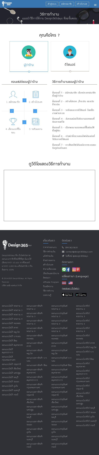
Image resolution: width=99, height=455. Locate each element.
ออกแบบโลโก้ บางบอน (11, 336)
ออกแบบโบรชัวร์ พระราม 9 (83, 330)
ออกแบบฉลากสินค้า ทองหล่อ (35, 337)
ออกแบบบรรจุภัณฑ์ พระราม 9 (59, 330)
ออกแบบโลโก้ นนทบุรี (11, 390)
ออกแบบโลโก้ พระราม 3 (12, 310)
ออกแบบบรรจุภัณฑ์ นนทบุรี (59, 438)
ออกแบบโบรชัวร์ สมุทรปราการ (83, 372)
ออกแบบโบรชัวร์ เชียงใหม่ (83, 395)
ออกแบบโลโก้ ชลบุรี (10, 377)
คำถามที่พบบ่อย (49, 269)
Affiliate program (51, 282)
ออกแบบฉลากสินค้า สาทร (35, 344)
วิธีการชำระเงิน (49, 251)
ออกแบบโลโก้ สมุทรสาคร (12, 345)
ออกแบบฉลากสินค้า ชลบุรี (35, 416)
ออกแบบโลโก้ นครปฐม (11, 373)
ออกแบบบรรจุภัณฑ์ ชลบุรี (59, 416)
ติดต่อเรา (46, 278)
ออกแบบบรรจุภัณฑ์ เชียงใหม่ (59, 401)
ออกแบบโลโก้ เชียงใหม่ (11, 368)
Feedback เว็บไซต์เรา (70, 288)
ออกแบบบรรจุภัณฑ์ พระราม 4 (59, 322)
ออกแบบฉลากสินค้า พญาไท (35, 352)
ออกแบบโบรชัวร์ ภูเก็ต (85, 417)
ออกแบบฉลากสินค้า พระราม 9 (35, 330)
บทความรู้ (47, 295)
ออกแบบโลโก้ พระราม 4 (12, 314)
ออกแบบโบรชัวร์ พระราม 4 (83, 322)
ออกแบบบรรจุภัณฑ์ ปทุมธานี (59, 393)
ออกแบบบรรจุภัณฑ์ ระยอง (59, 423)
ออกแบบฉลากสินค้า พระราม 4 (35, 322)
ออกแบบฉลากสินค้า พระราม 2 (35, 307)
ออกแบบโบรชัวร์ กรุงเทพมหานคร (83, 380)
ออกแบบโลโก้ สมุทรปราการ (7, 351)
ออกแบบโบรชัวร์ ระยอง (86, 412)
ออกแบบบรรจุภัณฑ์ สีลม (61, 365)
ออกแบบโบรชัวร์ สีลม (85, 359)
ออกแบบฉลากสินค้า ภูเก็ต (35, 430)
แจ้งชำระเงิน (48, 256)
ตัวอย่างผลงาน (49, 260)
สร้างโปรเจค (48, 265)
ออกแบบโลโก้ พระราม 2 (12, 306)
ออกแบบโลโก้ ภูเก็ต (10, 386)
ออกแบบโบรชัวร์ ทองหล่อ (83, 337)
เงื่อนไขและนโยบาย (51, 273)
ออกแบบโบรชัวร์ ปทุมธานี (83, 387)
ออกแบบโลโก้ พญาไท (11, 332)
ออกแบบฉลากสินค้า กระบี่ (35, 445)
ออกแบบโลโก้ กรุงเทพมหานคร (8, 358)
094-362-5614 (71, 248)
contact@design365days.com (78, 252)
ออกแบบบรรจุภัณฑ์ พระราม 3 (59, 315)
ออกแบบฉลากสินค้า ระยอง (35, 423)
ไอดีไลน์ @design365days (76, 256)
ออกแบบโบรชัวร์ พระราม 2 (83, 307)
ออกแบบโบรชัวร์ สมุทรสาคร (83, 365)
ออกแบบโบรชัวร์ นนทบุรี (86, 421)
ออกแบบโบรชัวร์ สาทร (85, 343)
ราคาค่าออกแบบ (50, 247)
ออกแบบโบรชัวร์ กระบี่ (85, 425)
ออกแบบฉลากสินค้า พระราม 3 (35, 315)
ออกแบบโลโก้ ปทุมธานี (11, 364)
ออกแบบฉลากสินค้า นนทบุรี (35, 438)
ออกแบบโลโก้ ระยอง (10, 381)
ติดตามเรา (67, 262)
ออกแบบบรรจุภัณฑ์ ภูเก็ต (59, 430)
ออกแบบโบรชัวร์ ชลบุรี (85, 408)
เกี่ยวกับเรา (49, 240)
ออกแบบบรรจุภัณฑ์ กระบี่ (59, 445)
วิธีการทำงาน (48, 291)
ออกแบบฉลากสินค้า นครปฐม (35, 408)
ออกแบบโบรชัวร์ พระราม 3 (83, 315)
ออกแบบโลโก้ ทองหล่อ (11, 323)
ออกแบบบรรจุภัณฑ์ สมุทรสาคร (59, 371)
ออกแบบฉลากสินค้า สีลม (37, 365)
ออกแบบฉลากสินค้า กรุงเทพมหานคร (35, 386)
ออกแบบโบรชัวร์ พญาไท (86, 347)
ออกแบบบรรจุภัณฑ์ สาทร (59, 344)
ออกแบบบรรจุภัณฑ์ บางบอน (61, 359)
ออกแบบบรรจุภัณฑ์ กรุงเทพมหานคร (59, 386)
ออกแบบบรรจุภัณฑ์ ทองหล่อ (59, 337)
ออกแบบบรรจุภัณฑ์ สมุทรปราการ (59, 378)
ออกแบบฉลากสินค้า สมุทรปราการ (35, 378)
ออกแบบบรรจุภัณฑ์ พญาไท (59, 352)
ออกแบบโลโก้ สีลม (9, 341)
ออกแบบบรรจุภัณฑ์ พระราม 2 (59, 307)
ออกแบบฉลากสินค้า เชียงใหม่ (35, 401)
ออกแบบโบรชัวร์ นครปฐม (83, 402)
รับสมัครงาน (48, 286)
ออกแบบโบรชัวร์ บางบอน (85, 353)
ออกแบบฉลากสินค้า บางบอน (37, 359)
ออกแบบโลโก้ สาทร (10, 327)
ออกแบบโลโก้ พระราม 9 (12, 319)
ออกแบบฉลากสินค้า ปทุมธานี (35, 393)
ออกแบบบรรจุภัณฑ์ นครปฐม (59, 408)
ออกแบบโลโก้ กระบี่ (10, 395)
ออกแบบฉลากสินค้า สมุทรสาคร (35, 371)
